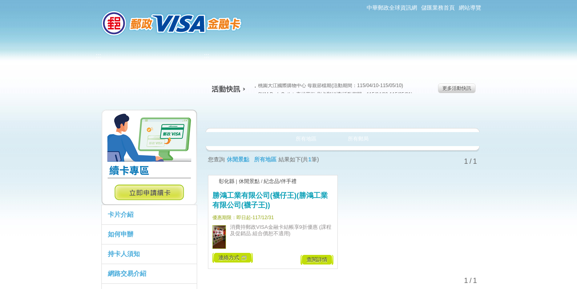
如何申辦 (120, 234)
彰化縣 (226, 181)
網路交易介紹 (127, 273)
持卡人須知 (124, 253)
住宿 (446, 114)
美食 (236, 114)
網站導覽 (470, 7)
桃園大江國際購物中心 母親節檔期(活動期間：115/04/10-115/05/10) (329, 85)
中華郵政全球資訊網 (392, 7)
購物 (341, 114)
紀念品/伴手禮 (280, 181)
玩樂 (393, 114)
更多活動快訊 (456, 88)
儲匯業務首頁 (438, 7)
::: (90, 3)
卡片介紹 (120, 214)
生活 (288, 114)
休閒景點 (249, 181)
